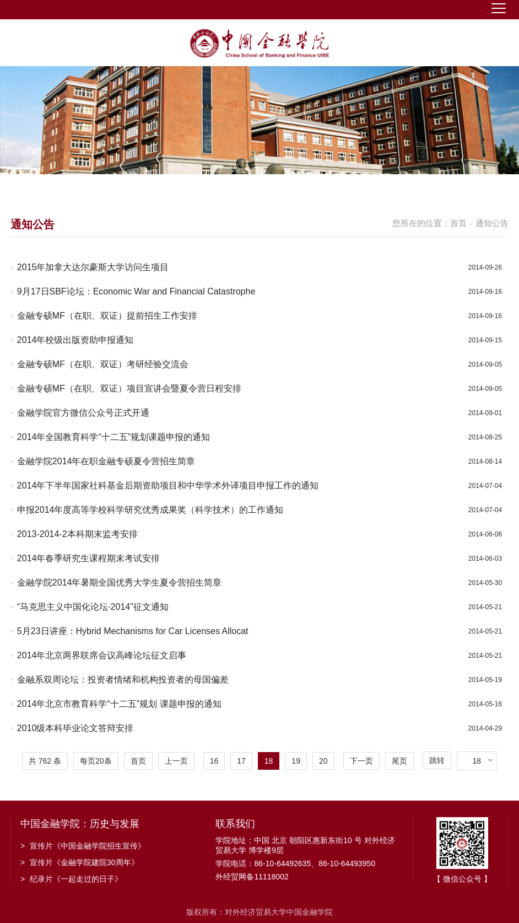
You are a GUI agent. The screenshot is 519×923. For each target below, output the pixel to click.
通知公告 (492, 223)
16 (214, 760)
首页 (458, 223)
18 (268, 760)
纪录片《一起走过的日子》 (71, 878)
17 (241, 760)
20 (323, 760)
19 (295, 760)
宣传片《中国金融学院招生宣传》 (82, 845)
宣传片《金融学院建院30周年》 (79, 862)
